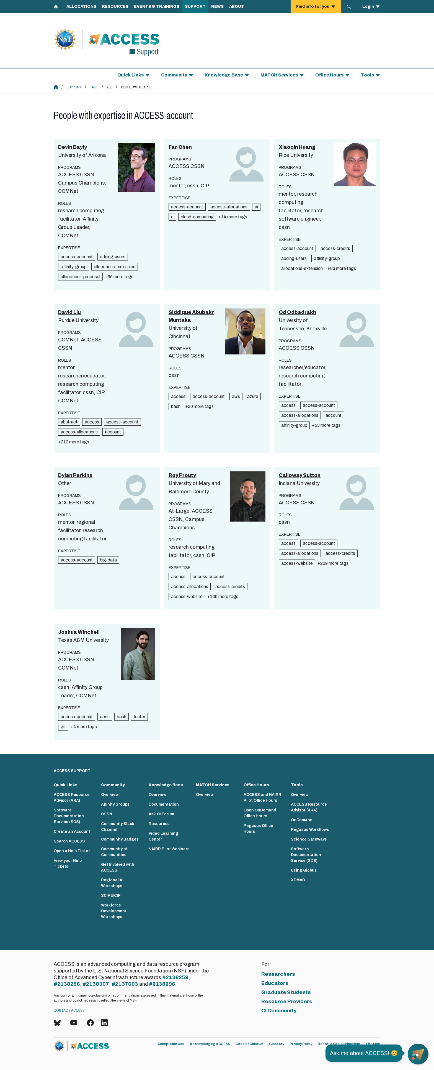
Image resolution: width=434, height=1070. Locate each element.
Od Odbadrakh (297, 312)
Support (74, 87)
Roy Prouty (182, 475)
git (63, 726)
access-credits (335, 248)
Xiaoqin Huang (297, 147)
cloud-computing (197, 216)
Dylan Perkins (75, 475)
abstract (69, 422)
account (113, 432)
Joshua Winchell (79, 632)
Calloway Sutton (300, 475)
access (92, 422)
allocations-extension (114, 266)
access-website (187, 596)
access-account (77, 256)
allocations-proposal (80, 276)
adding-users (112, 256)
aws (236, 396)
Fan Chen (180, 147)
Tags (94, 87)
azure (252, 396)
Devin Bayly (72, 147)
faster (139, 716)
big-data (108, 560)
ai (256, 207)
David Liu (69, 312)
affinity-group (74, 266)
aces (105, 716)
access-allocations (228, 207)
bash (175, 406)
